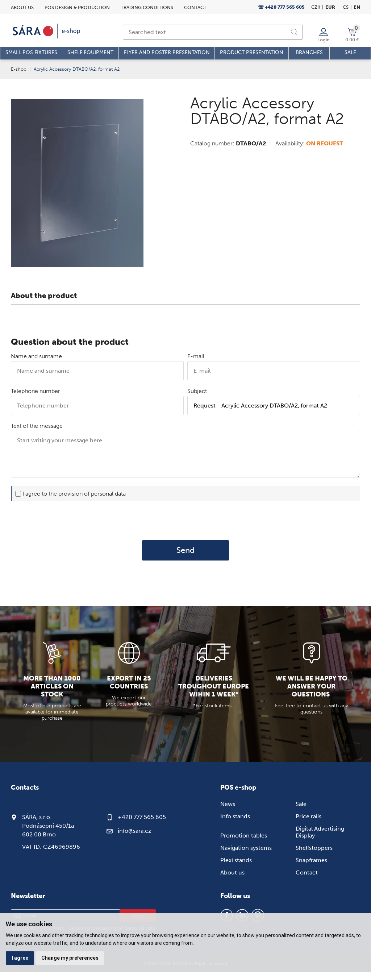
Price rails (308, 816)
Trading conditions (147, 7)
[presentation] (185, 520)
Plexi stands (236, 860)
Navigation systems (246, 847)
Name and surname (36, 356)
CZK (315, 7)
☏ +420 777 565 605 (281, 7)
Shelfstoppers (314, 847)
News (227, 804)
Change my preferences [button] (70, 958)
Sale (301, 804)
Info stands (235, 816)
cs (346, 7)
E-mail (195, 356)
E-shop (18, 69)
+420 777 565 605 (142, 817)
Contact (195, 7)
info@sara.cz (134, 830)
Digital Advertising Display (320, 832)
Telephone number (35, 391)
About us (22, 7)
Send (185, 550)
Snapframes (311, 860)
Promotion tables (243, 835)
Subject (197, 391)
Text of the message (37, 425)
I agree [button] (20, 958)
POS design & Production (77, 7)
